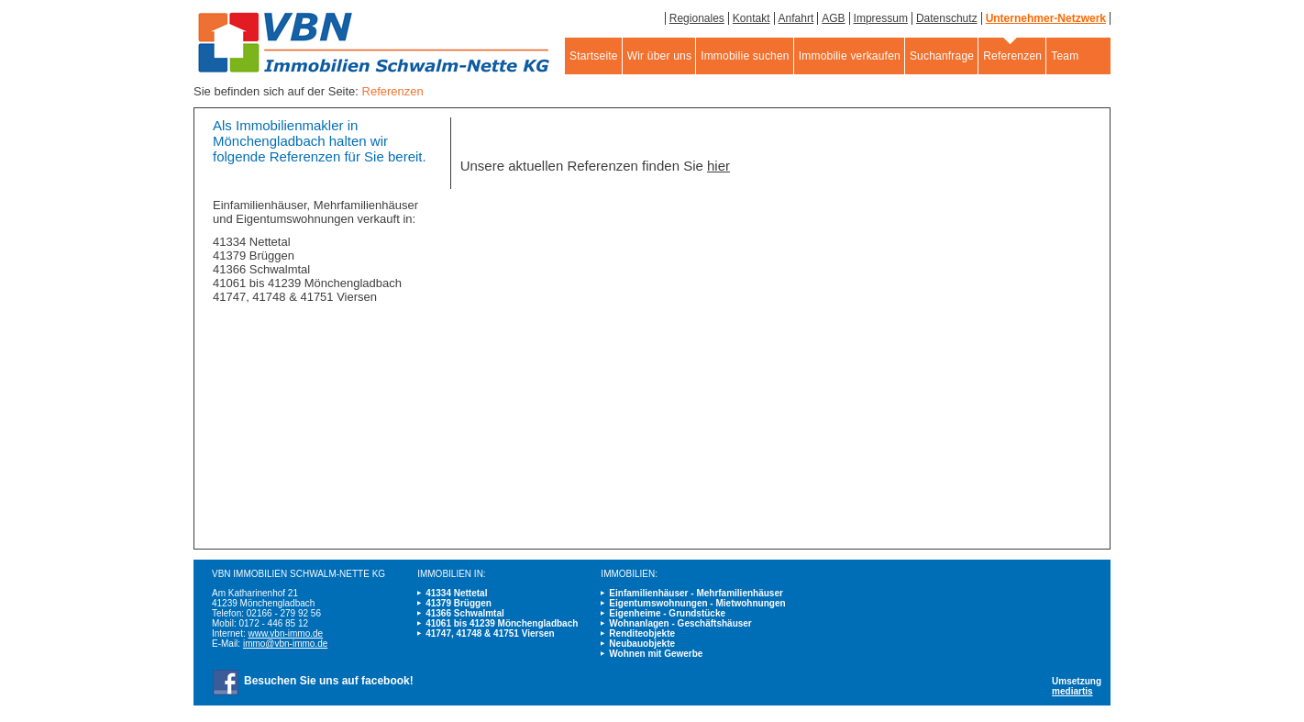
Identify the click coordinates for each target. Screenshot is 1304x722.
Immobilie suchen (745, 56)
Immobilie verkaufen (850, 56)
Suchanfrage (942, 56)
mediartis (1072, 691)
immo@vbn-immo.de (285, 644)
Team (1064, 56)
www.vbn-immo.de (285, 633)
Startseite (593, 56)
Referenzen (1012, 56)
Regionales (696, 18)
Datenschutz (947, 18)
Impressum (881, 18)
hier (718, 165)
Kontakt (751, 18)
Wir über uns (659, 56)
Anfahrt (796, 18)
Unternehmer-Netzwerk (1046, 18)
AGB (833, 18)
